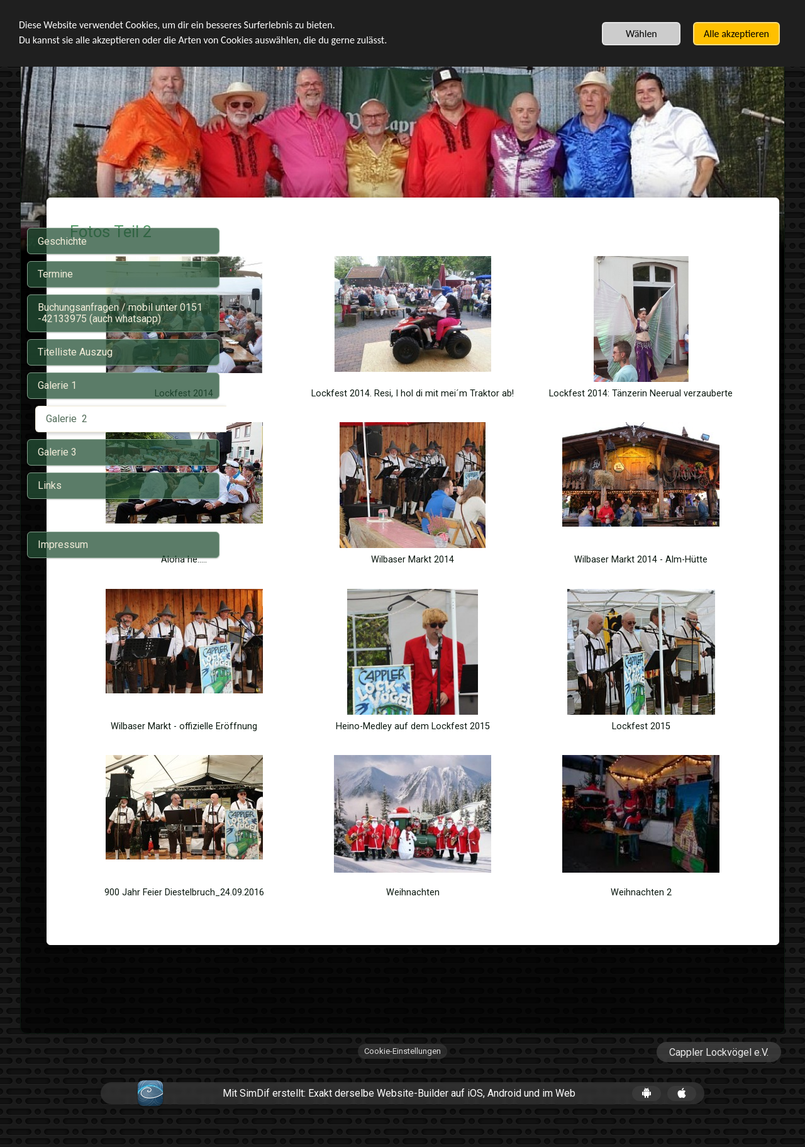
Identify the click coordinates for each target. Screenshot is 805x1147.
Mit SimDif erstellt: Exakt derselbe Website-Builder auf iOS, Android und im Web (399, 1104)
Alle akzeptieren (736, 34)
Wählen (641, 34)
